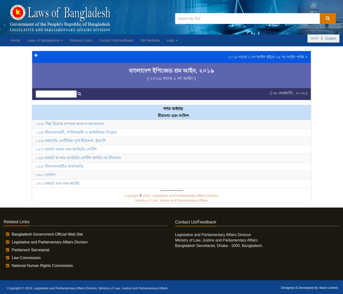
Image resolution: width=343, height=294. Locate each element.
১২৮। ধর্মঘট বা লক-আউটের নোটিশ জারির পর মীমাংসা (78, 158)
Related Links (81, 40)
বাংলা (314, 38)
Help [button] (172, 40)
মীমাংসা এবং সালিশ (173, 116)
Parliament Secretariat (30, 250)
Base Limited (328, 287)
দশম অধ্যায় (173, 108)
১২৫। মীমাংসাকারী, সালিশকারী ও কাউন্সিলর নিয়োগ (76, 132)
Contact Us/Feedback (116, 40)
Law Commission (26, 258)
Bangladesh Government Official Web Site (47, 234)
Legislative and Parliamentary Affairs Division (50, 242)
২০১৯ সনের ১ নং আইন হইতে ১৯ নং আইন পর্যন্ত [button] (267, 57)
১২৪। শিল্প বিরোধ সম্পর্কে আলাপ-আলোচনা (70, 124)
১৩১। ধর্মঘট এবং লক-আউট (57, 183)
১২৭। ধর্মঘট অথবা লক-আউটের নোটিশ (66, 149)
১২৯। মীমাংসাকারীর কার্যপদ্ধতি (59, 166)
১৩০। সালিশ (45, 175)
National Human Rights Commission (42, 266)
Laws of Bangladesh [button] (45, 40)
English (330, 38)
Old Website (150, 40)
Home (15, 40)
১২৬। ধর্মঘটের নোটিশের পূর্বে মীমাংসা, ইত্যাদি (71, 141)
